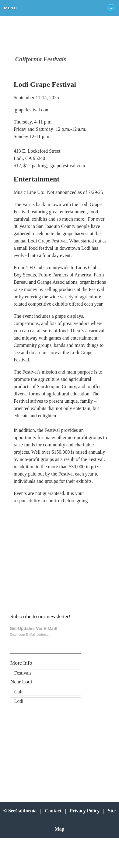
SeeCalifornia (22, 810)
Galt (18, 691)
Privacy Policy (85, 810)
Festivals (23, 673)
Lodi (18, 701)
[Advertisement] (54, 558)
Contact (53, 810)
